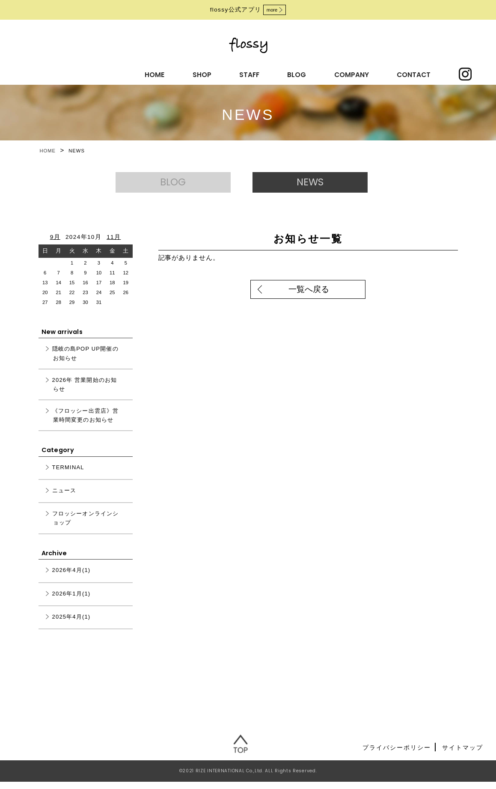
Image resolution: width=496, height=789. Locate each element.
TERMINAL (68, 475)
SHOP (147, 73)
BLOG (232, 73)
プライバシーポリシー (396, 754)
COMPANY (281, 73)
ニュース (64, 498)
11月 (114, 244)
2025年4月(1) (71, 624)
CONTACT (340, 73)
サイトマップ (462, 754)
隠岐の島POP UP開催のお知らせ (85, 361)
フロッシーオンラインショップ (85, 525)
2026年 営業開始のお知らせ (84, 391)
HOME (105, 73)
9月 (55, 244)
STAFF (190, 73)
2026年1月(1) (71, 601)
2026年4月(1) (71, 578)
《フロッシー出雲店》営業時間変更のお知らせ (85, 423)
